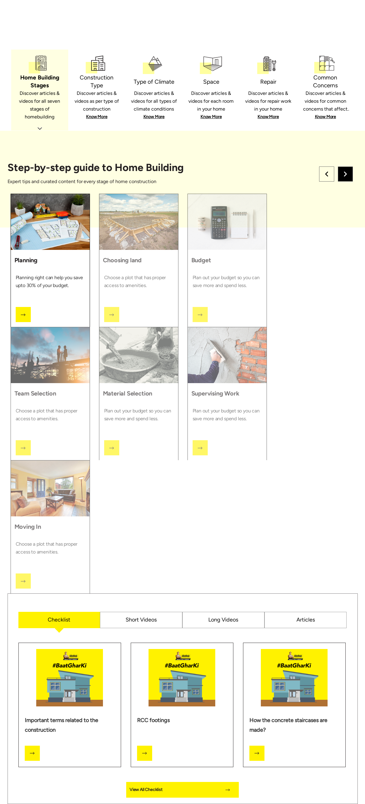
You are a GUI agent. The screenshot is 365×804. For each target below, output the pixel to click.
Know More (96, 116)
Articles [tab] (305, 619)
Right (345, 174)
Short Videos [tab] (141, 619)
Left (326, 174)
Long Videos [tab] (223, 619)
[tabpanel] (182, 467)
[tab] (39, 90)
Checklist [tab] (59, 619)
